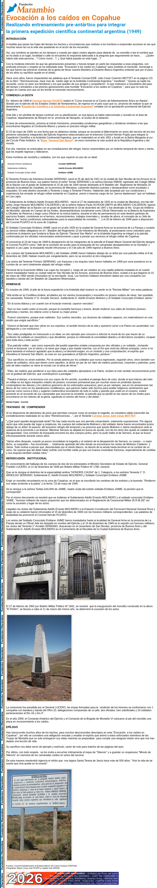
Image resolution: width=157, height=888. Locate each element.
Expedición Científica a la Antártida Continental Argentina (57, 106)
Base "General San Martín (56, 140)
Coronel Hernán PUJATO (47, 100)
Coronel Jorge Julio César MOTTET (113, 415)
